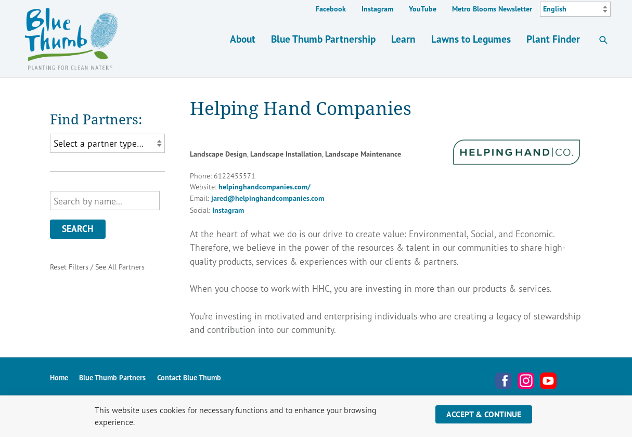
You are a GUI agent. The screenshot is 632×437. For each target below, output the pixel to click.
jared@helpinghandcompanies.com (267, 198)
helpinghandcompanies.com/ (264, 186)
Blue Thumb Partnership (323, 38)
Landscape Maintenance (363, 154)
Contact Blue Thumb (189, 377)
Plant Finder (553, 38)
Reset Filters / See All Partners (97, 266)
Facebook (331, 9)
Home (59, 377)
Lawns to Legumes (471, 38)
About (242, 38)
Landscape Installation (286, 154)
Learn (403, 38)
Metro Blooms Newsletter (492, 9)
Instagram (377, 9)
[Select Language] (575, 9)
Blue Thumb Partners (112, 377)
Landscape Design (218, 154)
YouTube (422, 9)
